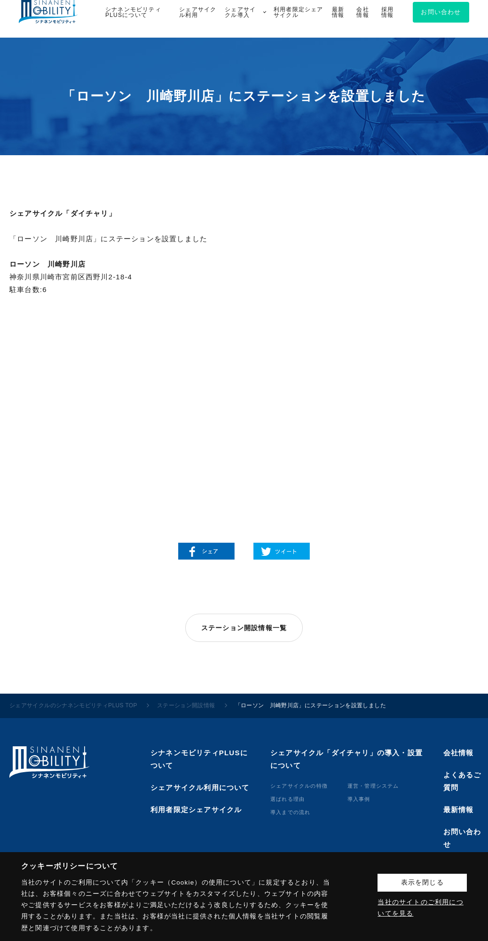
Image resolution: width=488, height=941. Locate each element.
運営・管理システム (373, 786)
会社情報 (458, 753)
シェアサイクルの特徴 (299, 786)
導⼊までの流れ (290, 812)
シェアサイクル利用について (200, 787)
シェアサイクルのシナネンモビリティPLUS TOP (73, 705)
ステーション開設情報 (186, 705)
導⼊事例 (358, 799)
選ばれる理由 (287, 799)
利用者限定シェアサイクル (196, 810)
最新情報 (458, 810)
